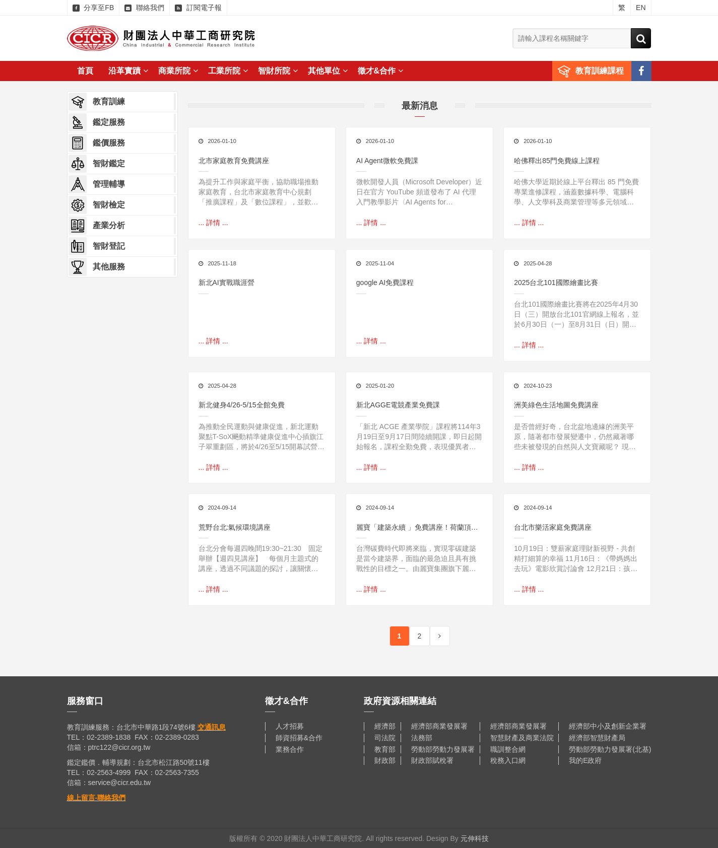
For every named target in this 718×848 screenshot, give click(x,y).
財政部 (385, 760)
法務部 (421, 737)
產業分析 (97, 226)
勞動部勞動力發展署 (443, 748)
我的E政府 (585, 760)
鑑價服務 (97, 143)
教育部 (385, 748)
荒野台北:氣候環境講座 (235, 527)
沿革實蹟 (128, 70)
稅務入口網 (508, 760)
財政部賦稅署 (432, 760)
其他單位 (328, 70)
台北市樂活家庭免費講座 (553, 527)
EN (640, 8)
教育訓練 (97, 102)
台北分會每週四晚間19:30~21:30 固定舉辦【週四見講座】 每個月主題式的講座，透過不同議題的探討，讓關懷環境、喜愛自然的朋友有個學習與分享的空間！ (260, 558)
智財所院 (278, 70)
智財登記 (97, 246)
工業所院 (228, 70)
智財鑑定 (97, 164)
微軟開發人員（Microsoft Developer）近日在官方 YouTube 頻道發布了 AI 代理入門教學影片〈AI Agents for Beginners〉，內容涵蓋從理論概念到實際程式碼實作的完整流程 (419, 192)
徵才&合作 (381, 70)
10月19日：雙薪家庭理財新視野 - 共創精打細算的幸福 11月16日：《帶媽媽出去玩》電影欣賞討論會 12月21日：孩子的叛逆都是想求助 (575, 558)
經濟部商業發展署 (439, 726)
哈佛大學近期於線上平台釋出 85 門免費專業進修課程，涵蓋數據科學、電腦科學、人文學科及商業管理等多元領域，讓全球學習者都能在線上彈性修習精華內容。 (576, 192)
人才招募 (290, 726)
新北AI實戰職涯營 (226, 282)
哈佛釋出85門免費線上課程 (557, 161)
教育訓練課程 (599, 70)
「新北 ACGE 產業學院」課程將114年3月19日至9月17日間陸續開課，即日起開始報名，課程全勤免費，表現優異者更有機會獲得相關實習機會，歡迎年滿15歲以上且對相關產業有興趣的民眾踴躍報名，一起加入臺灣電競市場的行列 (419, 436)
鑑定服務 (97, 122)
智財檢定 (97, 205)
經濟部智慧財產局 (597, 737)
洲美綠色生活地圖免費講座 (556, 405)
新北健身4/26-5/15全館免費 (242, 405)
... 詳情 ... (213, 223)
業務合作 (290, 748)
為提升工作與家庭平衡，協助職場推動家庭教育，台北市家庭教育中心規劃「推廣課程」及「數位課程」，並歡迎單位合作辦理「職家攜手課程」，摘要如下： (258, 192)
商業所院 (178, 70)
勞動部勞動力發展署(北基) (610, 748)
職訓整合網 (508, 748)
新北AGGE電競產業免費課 (398, 405)
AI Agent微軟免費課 (387, 161)
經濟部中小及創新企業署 (607, 726)
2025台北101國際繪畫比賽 (556, 282)
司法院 (385, 737)
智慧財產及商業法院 (522, 737)
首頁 (85, 70)
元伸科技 (475, 838)
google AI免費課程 (385, 282)
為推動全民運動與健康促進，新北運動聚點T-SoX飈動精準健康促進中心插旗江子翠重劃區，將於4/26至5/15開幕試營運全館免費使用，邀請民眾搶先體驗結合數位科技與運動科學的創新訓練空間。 (262, 436)
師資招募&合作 (299, 737)
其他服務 (97, 267)
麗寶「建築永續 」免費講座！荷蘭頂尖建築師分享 (417, 527)
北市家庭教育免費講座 (234, 161)
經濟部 (385, 726)
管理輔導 (97, 184)
